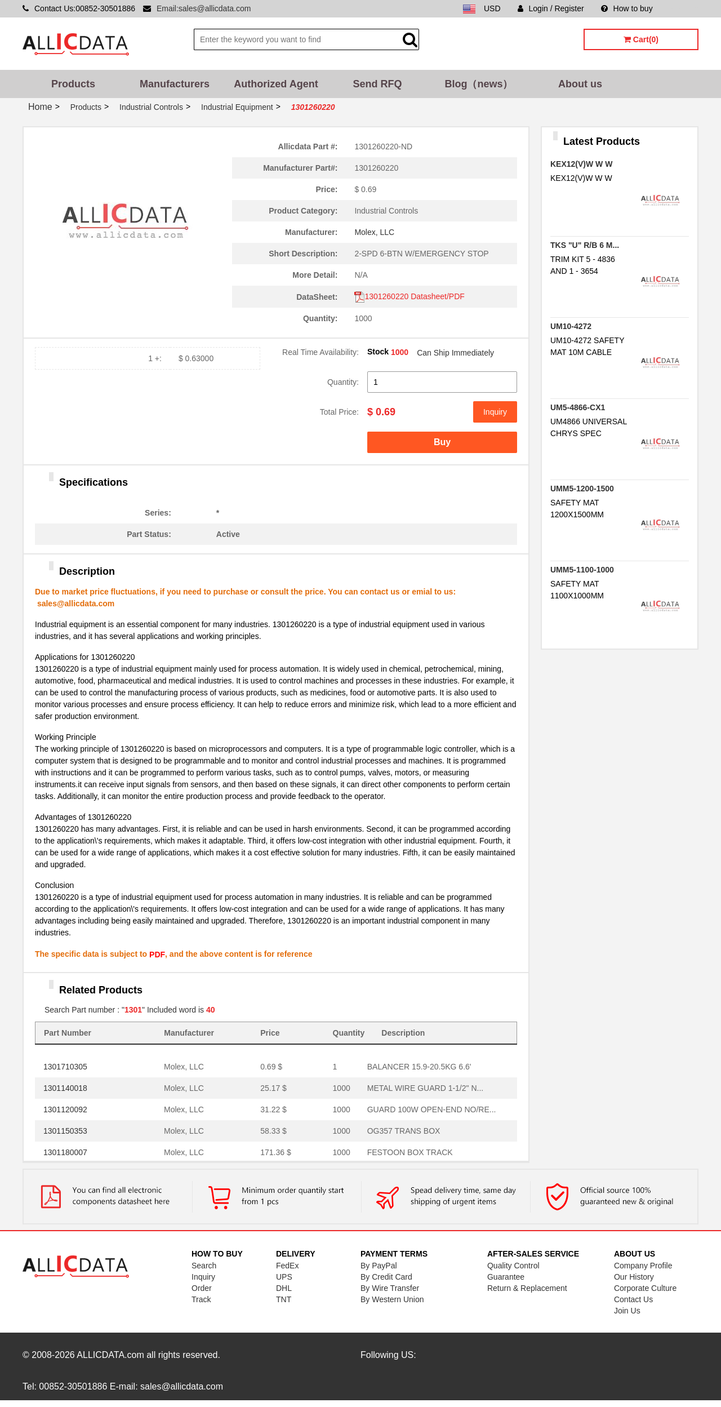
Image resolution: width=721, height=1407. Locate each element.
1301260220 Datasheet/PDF (409, 296)
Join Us (627, 1310)
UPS (284, 1276)
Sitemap (684, 8)
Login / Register (551, 8)
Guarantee (505, 1276)
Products (73, 84)
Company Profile (643, 1265)
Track (201, 1299)
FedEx (287, 1265)
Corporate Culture (645, 1288)
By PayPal (378, 1265)
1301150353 (65, 1130)
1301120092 (65, 1109)
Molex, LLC (374, 232)
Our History (634, 1276)
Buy (442, 442)
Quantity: (343, 382)
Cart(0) (641, 39)
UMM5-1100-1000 (582, 569)
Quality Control (513, 1265)
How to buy (627, 8)
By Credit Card (386, 1276)
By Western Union (392, 1299)
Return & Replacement (527, 1288)
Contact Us (633, 1299)
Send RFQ (377, 84)
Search (204, 1265)
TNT (283, 1299)
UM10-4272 (570, 326)
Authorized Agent (276, 84)
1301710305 (65, 1066)
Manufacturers (175, 84)
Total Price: (339, 411)
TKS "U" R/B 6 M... (584, 245)
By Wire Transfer (389, 1288)
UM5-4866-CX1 (577, 407)
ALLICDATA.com (110, 1355)
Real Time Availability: (320, 352)
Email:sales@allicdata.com (204, 8)
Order (202, 1288)
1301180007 (65, 1152)
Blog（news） (478, 84)
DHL (284, 1288)
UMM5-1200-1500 (582, 488)
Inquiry (495, 411)
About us (580, 84)
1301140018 (65, 1088)
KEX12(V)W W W (581, 163)
